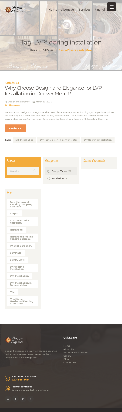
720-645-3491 (21, 379)
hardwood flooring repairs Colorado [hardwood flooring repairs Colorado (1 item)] (21, 237)
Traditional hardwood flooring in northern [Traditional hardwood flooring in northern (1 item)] (21, 301)
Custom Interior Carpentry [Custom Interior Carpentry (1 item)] (19, 221)
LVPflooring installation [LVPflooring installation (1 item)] (17, 267)
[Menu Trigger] (111, 6)
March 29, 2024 (44, 101)
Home (33, 50)
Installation (12, 83)
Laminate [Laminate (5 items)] (15, 252)
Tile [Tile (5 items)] (12, 292)
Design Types (59, 171)
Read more (15, 128)
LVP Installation (24, 140)
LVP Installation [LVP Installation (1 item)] (19, 276)
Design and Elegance (18, 101)
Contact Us (69, 362)
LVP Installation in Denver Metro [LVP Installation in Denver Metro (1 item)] (21, 284)
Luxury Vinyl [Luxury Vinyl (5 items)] (17, 259)
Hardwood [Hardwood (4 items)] (16, 229)
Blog (66, 359)
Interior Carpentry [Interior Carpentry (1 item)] (21, 245)
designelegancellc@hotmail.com (30, 390)
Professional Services (75, 352)
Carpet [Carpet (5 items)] (14, 213)
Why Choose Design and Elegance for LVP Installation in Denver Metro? (53, 90)
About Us (68, 349)
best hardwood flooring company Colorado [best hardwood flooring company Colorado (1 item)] (21, 204)
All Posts (48, 50)
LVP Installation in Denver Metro (59, 140)
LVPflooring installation (98, 140)
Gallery (67, 356)
